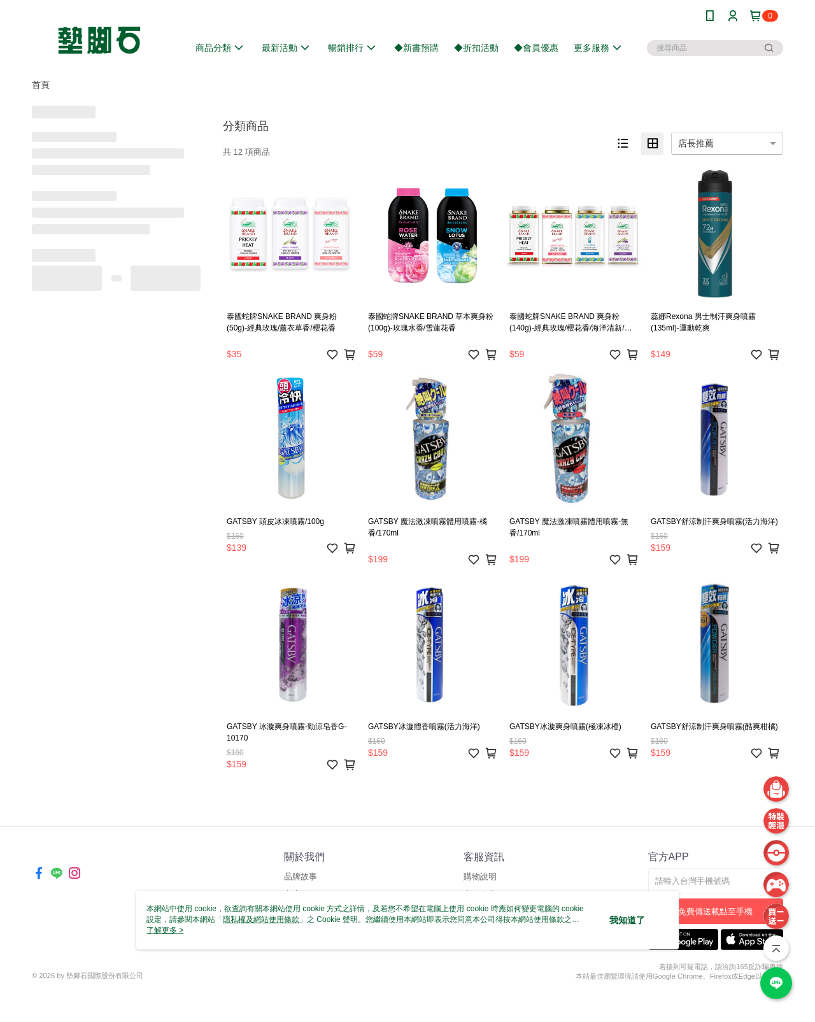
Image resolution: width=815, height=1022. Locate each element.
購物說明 (480, 876)
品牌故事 (300, 876)
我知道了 (627, 920)
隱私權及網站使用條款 (261, 919)
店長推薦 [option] (696, 143)
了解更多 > (164, 930)
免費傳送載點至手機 (715, 911)
